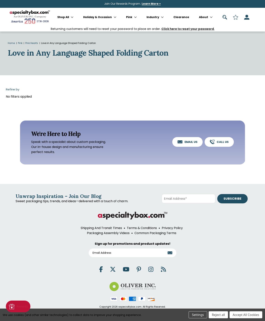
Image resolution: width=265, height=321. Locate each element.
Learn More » (151, 4)
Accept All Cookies (246, 315)
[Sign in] (246, 17)
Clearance (181, 17)
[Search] (225, 17)
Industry (155, 17)
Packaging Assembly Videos (108, 233)
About (206, 17)
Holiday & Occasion (99, 17)
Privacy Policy (172, 228)
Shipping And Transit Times (101, 228)
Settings (198, 315)
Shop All (65, 17)
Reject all (218, 315)
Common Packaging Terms (155, 233)
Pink (131, 17)
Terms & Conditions (142, 228)
